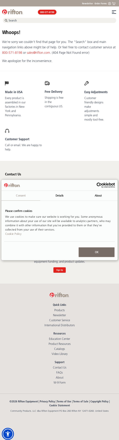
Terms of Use (64, 401)
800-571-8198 (47, 12)
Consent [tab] (21, 195)
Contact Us (59, 367)
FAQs (59, 372)
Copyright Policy (99, 401)
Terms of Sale (80, 401)
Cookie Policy (13, 233)
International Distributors (59, 325)
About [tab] (98, 195)
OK (96, 252)
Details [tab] (59, 195)
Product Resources (60, 344)
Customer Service (59, 320)
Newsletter (87, 3)
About (59, 377)
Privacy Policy (47, 401)
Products (59, 310)
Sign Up (59, 270)
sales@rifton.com (38, 53)
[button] (8, 434)
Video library (60, 354)
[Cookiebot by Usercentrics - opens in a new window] (99, 185)
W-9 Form (60, 382)
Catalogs (59, 349)
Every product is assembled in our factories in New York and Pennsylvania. (15, 106)
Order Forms (101, 3)
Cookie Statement (59, 405)
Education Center (59, 339)
